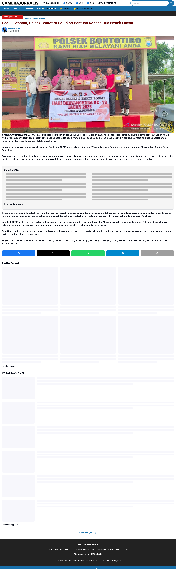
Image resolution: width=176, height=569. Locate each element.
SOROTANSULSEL (55, 549)
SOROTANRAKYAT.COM (118, 549)
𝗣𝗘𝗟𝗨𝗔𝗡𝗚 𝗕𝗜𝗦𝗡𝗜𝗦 (50, 3)
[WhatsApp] (122, 253)
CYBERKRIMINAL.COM (85, 549)
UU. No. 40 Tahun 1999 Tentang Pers (105, 560)
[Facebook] (18, 253)
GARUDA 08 (101, 549)
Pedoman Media (80, 560)
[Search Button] (171, 3)
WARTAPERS (69, 549)
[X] (53, 253)
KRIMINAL (52, 8)
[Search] (150, 3)
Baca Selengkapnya (88, 532)
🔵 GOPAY (67, 3)
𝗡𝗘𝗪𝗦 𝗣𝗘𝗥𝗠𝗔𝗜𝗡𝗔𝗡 (107, 3)
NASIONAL (18, 8)
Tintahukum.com (81, 554)
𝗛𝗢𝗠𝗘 (7, 8)
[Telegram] (88, 253)
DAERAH (30, 8)
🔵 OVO (90, 3)
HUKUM (40, 8)
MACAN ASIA (96, 554)
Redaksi (68, 560)
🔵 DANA (79, 3)
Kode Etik (59, 560)
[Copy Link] (157, 253)
